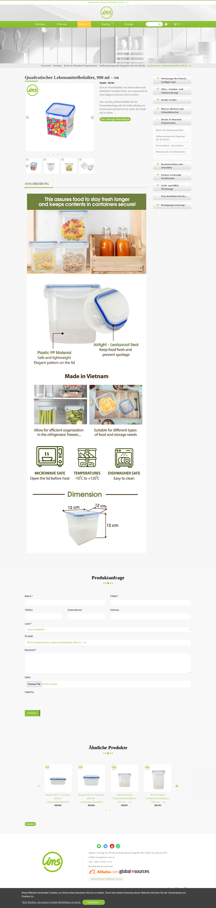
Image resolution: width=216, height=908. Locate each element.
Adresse (114, 610)
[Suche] (154, 24)
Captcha (29, 692)
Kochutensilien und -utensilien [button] (172, 166)
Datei (27, 677)
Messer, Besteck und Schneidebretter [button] (172, 110)
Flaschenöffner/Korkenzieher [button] (176, 196)
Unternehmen (75, 610)
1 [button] (48, 154)
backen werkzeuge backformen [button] (171, 177)
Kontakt (129, 24)
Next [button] (92, 117)
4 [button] (62, 154)
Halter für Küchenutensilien (169, 130)
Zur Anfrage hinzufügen (115, 119)
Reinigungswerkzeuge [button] (173, 205)
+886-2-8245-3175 (103, 862)
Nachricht (31, 650)
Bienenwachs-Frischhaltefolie (170, 152)
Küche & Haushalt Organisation (80, 66)
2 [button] (53, 154)
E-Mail (114, 596)
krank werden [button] (169, 100)
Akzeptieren (93, 902)
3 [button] (57, 154)
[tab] (172, 79)
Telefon (29, 610)
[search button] (159, 25)
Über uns (62, 24)
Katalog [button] (106, 24)
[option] (60, 117)
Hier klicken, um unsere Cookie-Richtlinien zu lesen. (51, 902)
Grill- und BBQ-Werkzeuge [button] (170, 187)
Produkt (57, 66)
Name (29, 596)
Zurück (30, 824)
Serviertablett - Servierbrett (169, 146)
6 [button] (71, 154)
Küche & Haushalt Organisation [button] (171, 121)
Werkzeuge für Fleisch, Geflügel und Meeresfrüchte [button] (174, 80)
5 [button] (66, 154)
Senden (32, 713)
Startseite (40, 24)
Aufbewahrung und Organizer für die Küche (122, 66)
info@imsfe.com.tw (105, 857)
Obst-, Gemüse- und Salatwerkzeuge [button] (172, 91)
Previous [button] (27, 117)
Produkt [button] (83, 24)
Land (28, 623)
